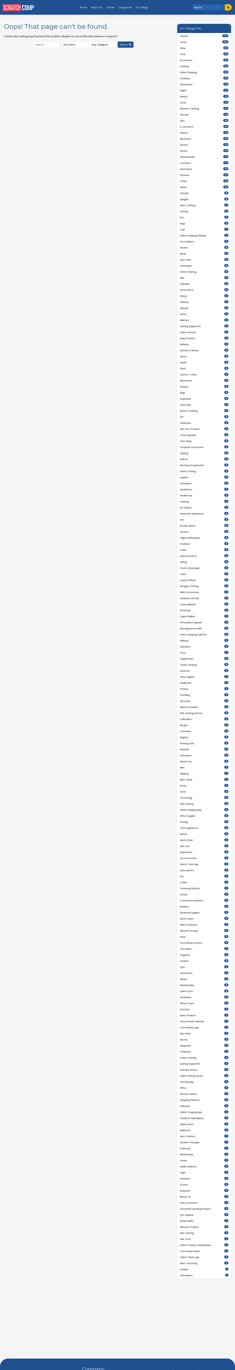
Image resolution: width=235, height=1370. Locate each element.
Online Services (204, 332)
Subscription (204, 1275)
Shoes (204, 102)
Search (125, 44)
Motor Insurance (204, 924)
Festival (204, 688)
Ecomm (204, 1184)
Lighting (204, 453)
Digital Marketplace (204, 537)
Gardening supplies (204, 912)
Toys (204, 229)
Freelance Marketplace (204, 1118)
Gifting (204, 562)
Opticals (204, 308)
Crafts (204, 549)
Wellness (204, 344)
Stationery (204, 1148)
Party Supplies (204, 676)
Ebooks (204, 1039)
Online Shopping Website (204, 235)
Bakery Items (204, 1124)
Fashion (204, 36)
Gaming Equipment (204, 1063)
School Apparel (204, 435)
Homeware (204, 265)
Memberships (204, 985)
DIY (204, 416)
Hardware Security (204, 598)
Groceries (204, 1009)
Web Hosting (204, 803)
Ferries (204, 1160)
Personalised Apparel (204, 622)
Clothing (204, 66)
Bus (204, 217)
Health (204, 362)
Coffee (204, 882)
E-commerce (204, 126)
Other (204, 48)
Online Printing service (204, 1075)
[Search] (208, 7)
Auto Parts (204, 259)
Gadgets (204, 199)
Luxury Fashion (204, 580)
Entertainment (204, 156)
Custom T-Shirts (204, 374)
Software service (204, 1069)
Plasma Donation (204, 707)
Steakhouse (204, 495)
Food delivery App (204, 1027)
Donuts (204, 894)
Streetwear (204, 997)
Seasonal (204, 670)
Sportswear (204, 169)
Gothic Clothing (204, 471)
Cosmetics (204, 163)
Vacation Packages (204, 1142)
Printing (204, 821)
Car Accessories (204, 858)
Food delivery (204, 241)
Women (204, 144)
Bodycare (204, 1190)
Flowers (204, 247)
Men (204, 767)
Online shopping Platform (204, 634)
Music (204, 936)
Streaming (204, 610)
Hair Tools (204, 1239)
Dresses (204, 386)
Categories (125, 7)
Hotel (204, 791)
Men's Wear (204, 779)
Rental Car (204, 1196)
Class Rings (204, 441)
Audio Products (204, 1015)
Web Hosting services (204, 713)
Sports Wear (204, 840)
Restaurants (204, 84)
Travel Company (204, 664)
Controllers (204, 731)
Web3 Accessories (204, 592)
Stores (111, 7)
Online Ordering (204, 271)
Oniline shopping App (204, 1112)
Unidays (204, 1269)
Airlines (204, 834)
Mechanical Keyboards (204, 465)
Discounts (204, 701)
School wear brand (204, 1251)
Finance (204, 132)
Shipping (204, 773)
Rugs (204, 392)
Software (204, 283)
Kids (204, 277)
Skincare (204, 114)
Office (204, 1087)
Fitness (204, 150)
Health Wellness (204, 1166)
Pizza (204, 652)
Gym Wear (204, 1033)
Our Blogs (142, 7)
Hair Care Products (204, 429)
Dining (204, 296)
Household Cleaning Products (204, 1208)
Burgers (204, 725)
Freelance (204, 543)
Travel (204, 42)
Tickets (204, 181)
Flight (204, 1172)
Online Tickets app (204, 1257)
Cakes (204, 574)
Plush (204, 368)
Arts (204, 519)
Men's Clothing (204, 205)
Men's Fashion (204, 1136)
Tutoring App (204, 1081)
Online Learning (204, 1057)
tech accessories (204, 1202)
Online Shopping (204, 72)
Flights (204, 90)
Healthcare (204, 682)
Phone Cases (204, 1003)
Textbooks (204, 1051)
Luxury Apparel (204, 604)
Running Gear (204, 743)
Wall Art (204, 459)
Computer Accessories (204, 447)
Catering (204, 501)
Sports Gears (204, 918)
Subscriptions (204, 870)
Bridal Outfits (204, 1220)
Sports (204, 356)
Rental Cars (204, 761)
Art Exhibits (204, 507)
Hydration (204, 1106)
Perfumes (204, 1178)
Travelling (204, 695)
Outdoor (204, 961)
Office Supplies (204, 815)
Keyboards (204, 398)
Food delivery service (204, 942)
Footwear (204, 78)
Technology (204, 797)
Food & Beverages (204, 568)
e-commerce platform (204, 900)
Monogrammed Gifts (204, 628)
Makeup (204, 640)
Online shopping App (204, 809)
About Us (97, 7)
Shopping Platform (204, 1100)
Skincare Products (204, 1227)
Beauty (204, 96)
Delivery (204, 302)
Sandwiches (204, 489)
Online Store (204, 991)
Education (204, 646)
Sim (204, 876)
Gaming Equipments (204, 326)
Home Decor (204, 289)
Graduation (204, 483)
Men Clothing (204, 1233)
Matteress (204, 1130)
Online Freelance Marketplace (204, 1245)
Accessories (204, 60)
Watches (204, 320)
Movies (204, 979)
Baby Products (204, 338)
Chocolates (204, 948)
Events (204, 187)
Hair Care (204, 846)
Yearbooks (204, 422)
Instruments (204, 973)
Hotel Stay (204, 404)
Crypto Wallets (204, 616)
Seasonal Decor (204, 555)
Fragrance (204, 954)
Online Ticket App (204, 864)
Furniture (204, 175)
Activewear (204, 755)
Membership (204, 1154)
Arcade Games (204, 525)
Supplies (204, 477)
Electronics (204, 138)
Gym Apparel (204, 1214)
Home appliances (204, 828)
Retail (204, 253)
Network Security (204, 930)
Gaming (204, 211)
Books (204, 785)
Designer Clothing (204, 586)
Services (204, 531)
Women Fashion (204, 1094)
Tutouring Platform (204, 888)
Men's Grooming (204, 1263)
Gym (204, 967)
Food (204, 54)
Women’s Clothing (204, 108)
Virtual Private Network (204, 1021)
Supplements (204, 658)
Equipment (204, 1045)
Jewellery (204, 906)
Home (83, 7)
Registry (204, 737)
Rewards (204, 749)
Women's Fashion (204, 350)
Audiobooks (204, 852)
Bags (204, 223)
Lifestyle (204, 193)
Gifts (204, 120)
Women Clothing (204, 410)
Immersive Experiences (204, 513)
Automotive (204, 380)
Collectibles (204, 719)
